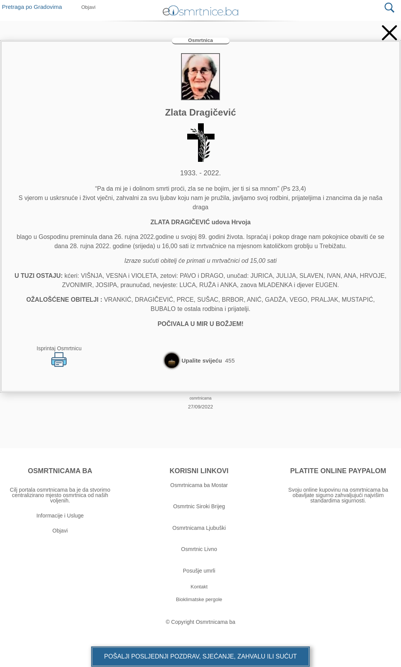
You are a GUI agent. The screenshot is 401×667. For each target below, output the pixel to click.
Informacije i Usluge (60, 515)
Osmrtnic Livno (199, 549)
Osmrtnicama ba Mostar (199, 485)
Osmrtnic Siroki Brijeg (199, 506)
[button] (200, 656)
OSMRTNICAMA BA (60, 471)
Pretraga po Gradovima (35, 6)
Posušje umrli (199, 571)
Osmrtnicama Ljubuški (199, 528)
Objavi (60, 531)
